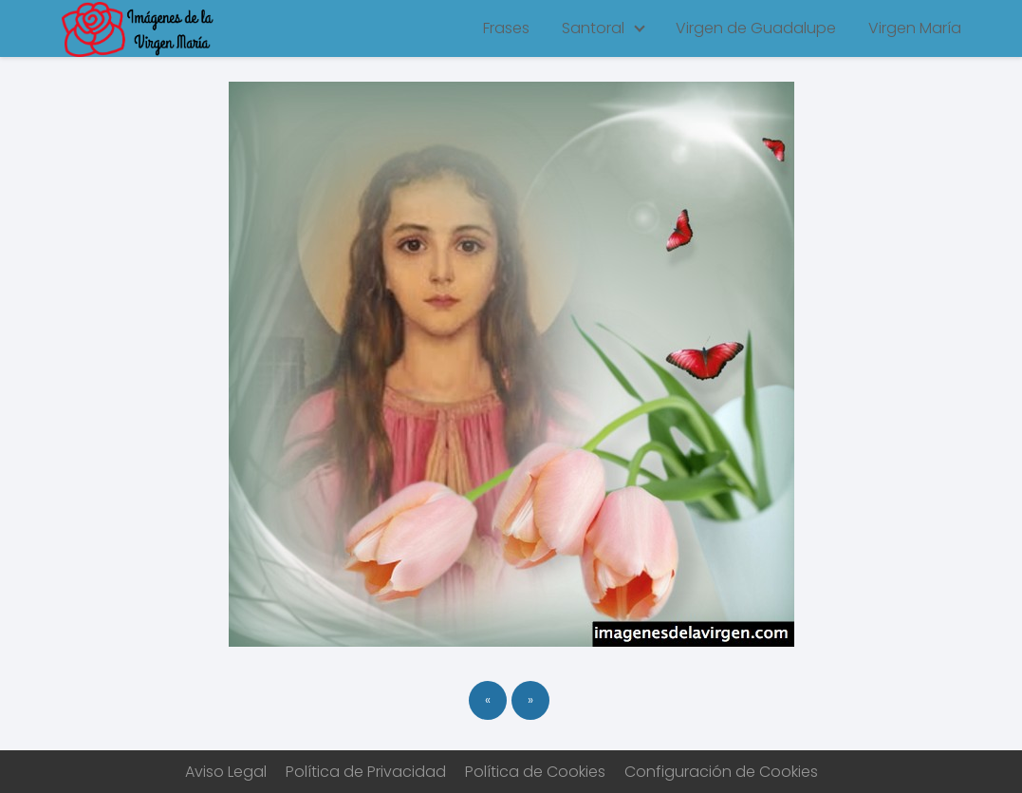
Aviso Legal (226, 772)
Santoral (593, 28)
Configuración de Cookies (721, 772)
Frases (506, 28)
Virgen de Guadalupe (756, 28)
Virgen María (914, 28)
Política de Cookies (535, 772)
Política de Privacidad (366, 772)
